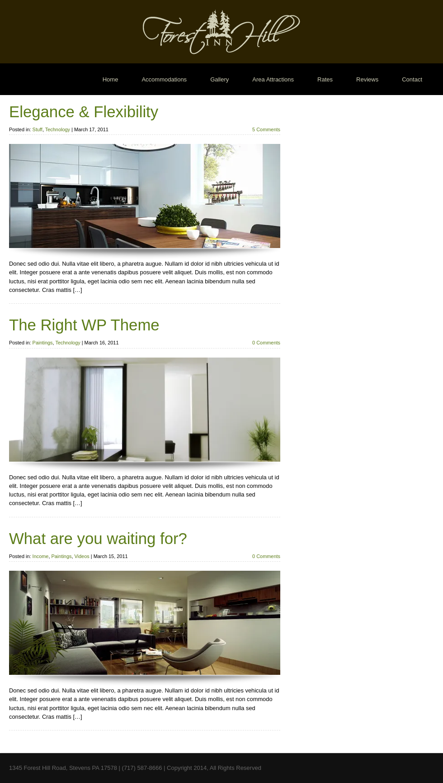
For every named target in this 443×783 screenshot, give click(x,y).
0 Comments (266, 342)
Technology (57, 129)
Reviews (367, 79)
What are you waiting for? (98, 538)
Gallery (219, 79)
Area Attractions (273, 79)
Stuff (37, 129)
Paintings (43, 342)
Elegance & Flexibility (83, 111)
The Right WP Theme (84, 325)
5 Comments (266, 129)
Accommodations (164, 79)
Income (41, 556)
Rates (325, 79)
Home (110, 79)
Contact (412, 79)
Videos (82, 556)
